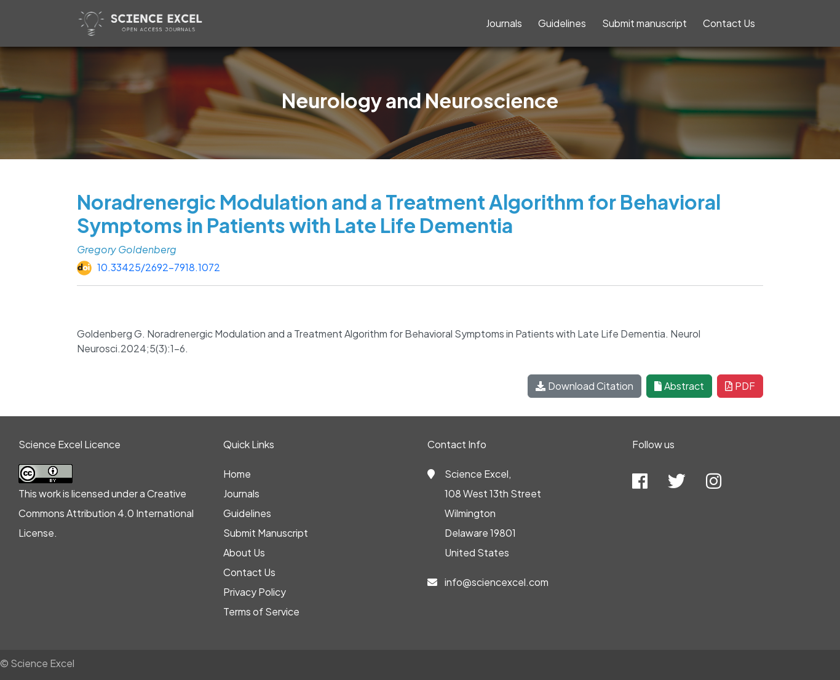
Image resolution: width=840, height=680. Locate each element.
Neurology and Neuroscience (420, 100)
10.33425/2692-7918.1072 (158, 267)
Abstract (679, 385)
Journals (504, 23)
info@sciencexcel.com (497, 581)
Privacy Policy (254, 591)
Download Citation (584, 385)
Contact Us (729, 23)
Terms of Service (261, 611)
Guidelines (562, 23)
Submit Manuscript (265, 532)
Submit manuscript (644, 23)
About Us (244, 552)
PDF (740, 385)
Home (237, 473)
